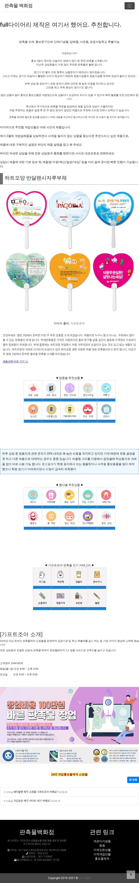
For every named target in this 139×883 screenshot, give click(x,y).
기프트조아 (77, 323)
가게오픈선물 (102, 850)
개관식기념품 (102, 841)
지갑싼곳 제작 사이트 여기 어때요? (32, 800)
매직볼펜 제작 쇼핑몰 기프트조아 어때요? (36, 792)
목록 (133, 779)
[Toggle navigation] (130, 5)
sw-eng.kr (85, 878)
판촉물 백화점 (18, 5)
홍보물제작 (49, 464)
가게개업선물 (102, 854)
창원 (102, 845)
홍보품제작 (102, 858)
